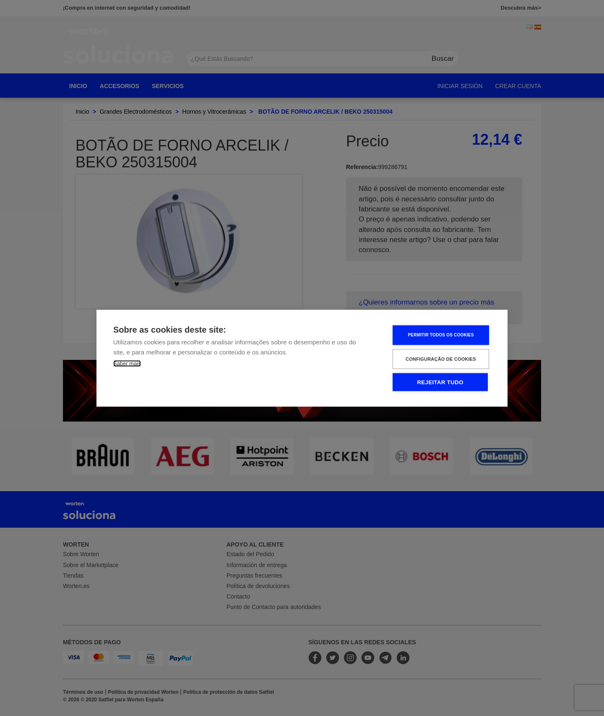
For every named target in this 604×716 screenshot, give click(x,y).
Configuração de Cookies (441, 358)
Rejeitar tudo (440, 382)
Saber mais (127, 363)
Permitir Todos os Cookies (441, 335)
